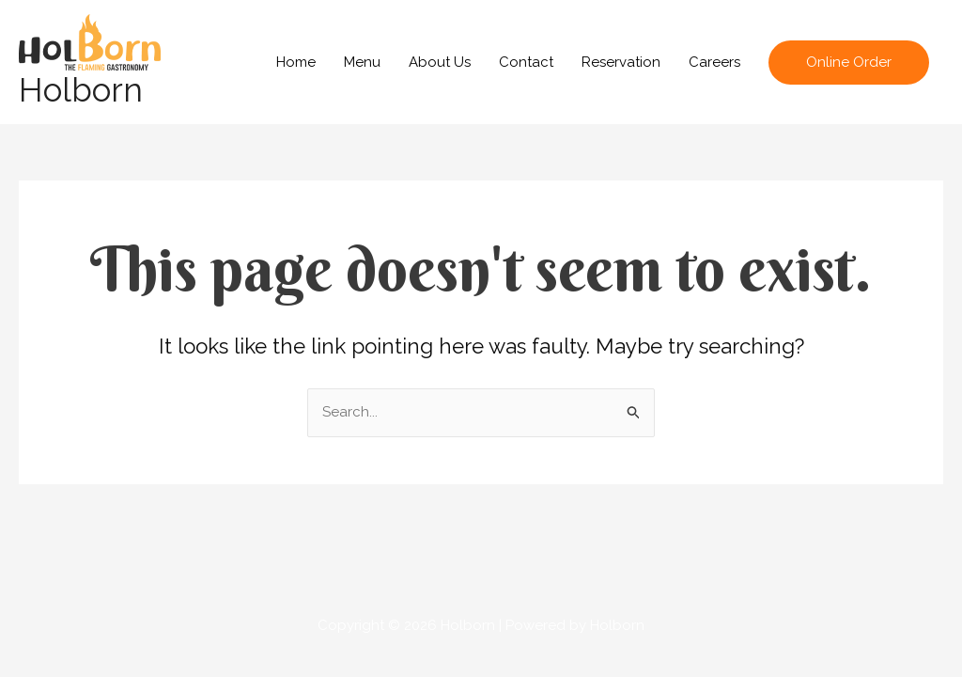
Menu (362, 62)
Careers (714, 62)
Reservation (621, 62)
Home (296, 62)
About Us (440, 62)
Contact (526, 62)
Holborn (81, 90)
